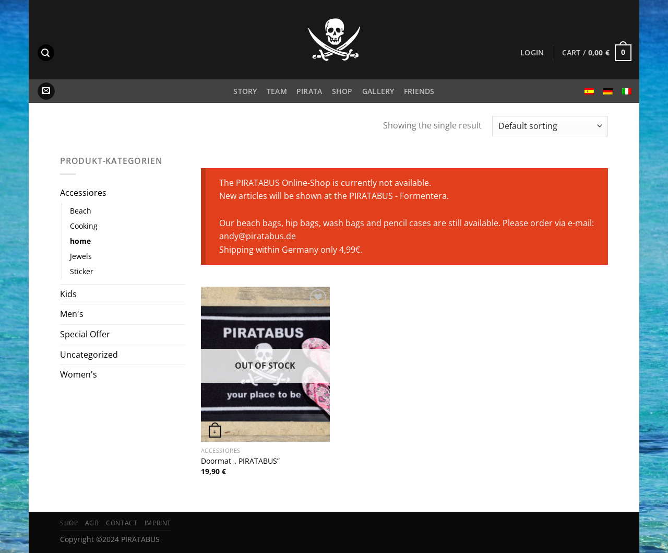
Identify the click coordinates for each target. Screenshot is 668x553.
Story (245, 91)
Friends (419, 91)
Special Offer (85, 334)
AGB (92, 523)
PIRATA (309, 91)
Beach (80, 211)
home (80, 241)
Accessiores (83, 192)
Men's (72, 314)
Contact (121, 523)
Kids (68, 294)
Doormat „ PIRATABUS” (240, 461)
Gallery (378, 91)
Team (277, 91)
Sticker (81, 271)
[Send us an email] (46, 91)
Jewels (81, 256)
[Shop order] (550, 126)
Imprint (158, 523)
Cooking (84, 226)
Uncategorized (89, 354)
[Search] (46, 53)
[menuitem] (589, 91)
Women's (78, 374)
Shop (342, 91)
